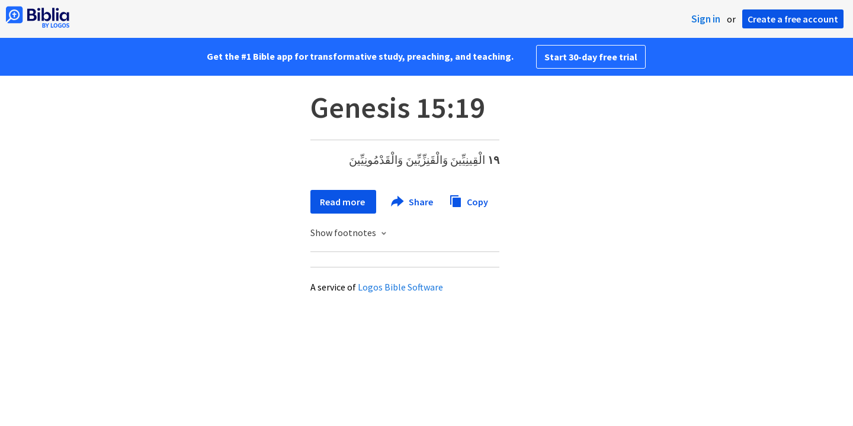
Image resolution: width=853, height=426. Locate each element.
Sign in (705, 18)
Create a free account (793, 19)
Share (412, 202)
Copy (468, 200)
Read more (343, 202)
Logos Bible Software (400, 287)
